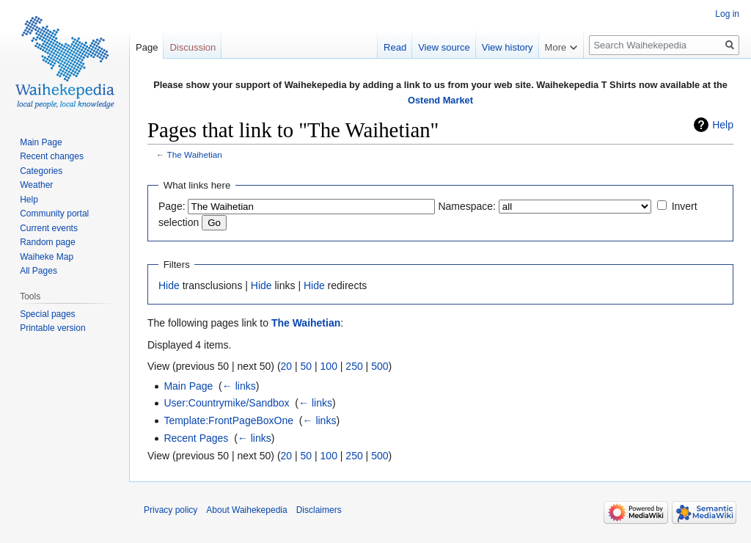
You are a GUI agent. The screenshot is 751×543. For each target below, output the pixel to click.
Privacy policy (170, 510)
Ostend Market (440, 100)
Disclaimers (319, 510)
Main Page (188, 386)
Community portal (54, 213)
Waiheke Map (46, 257)
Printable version (52, 328)
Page (147, 47)
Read (395, 47)
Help (722, 125)
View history (507, 47)
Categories (41, 171)
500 (379, 366)
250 (353, 366)
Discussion (192, 47)
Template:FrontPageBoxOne (228, 420)
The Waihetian (194, 154)
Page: (172, 206)
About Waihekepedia (246, 510)
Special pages (47, 314)
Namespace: (467, 206)
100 (328, 366)
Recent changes (52, 156)
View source (444, 47)
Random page (47, 242)
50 (306, 366)
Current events (49, 228)
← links (239, 386)
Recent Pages (196, 438)
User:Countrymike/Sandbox (226, 403)
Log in (727, 14)
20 (287, 366)
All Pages (38, 271)
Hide (169, 285)
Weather (36, 185)
